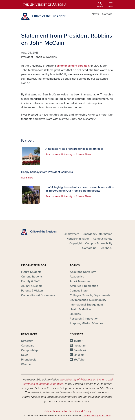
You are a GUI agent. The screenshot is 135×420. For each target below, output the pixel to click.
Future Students (31, 272)
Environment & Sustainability (88, 300)
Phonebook (28, 359)
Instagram (80, 345)
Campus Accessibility (98, 243)
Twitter (78, 341)
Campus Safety (102, 238)
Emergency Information (97, 234)
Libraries (75, 314)
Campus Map (29, 350)
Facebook (80, 350)
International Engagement (86, 304)
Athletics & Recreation (84, 286)
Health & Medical (81, 309)
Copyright (75, 243)
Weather (26, 364)
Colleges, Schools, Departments (90, 295)
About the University (83, 272)
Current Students (32, 276)
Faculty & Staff (30, 281)
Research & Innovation (84, 318)
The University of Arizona (96, 415)
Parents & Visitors (32, 290)
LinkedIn (79, 355)
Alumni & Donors (31, 286)
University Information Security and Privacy (67, 411)
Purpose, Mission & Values (86, 323)
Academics (77, 276)
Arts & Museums (80, 281)
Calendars (27, 345)
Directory (27, 341)
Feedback (106, 248)
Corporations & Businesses (38, 295)
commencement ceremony (73, 66)
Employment (71, 234)
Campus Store (79, 290)
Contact (107, 14)
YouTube (79, 359)
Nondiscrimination (78, 238)
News (95, 14)
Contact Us (89, 248)
